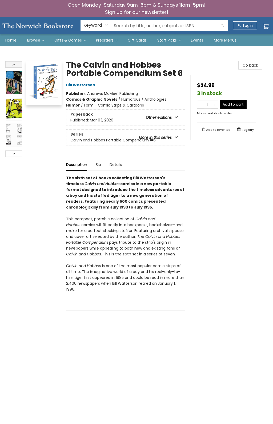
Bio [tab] (98, 164)
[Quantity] (207, 104)
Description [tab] (76, 164)
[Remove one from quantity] (200, 104)
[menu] (136, 40)
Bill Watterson (81, 85)
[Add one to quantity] (214, 104)
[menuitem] (11, 40)
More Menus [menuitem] (225, 40)
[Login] (245, 25)
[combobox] (96, 25)
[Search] (222, 25)
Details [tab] (116, 164)
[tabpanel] (125, 243)
